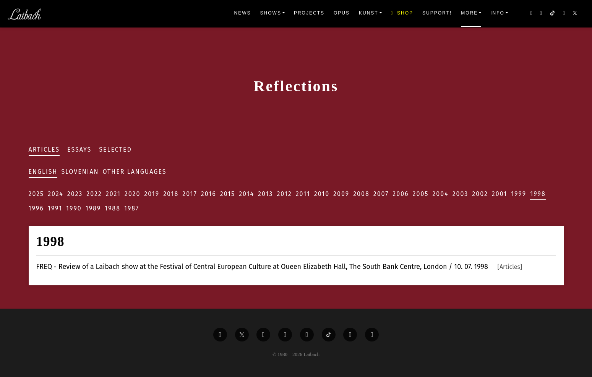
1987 (131, 208)
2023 (75, 193)
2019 (151, 193)
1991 (55, 208)
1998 (538, 193)
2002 (480, 193)
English (43, 171)
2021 (113, 193)
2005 (421, 193)
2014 (246, 193)
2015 (227, 193)
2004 (440, 193)
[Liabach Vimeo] (263, 334)
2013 (265, 193)
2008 (361, 193)
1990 (74, 208)
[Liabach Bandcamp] (372, 334)
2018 (170, 193)
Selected (115, 149)
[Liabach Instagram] (307, 334)
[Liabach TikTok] (329, 334)
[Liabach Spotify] (350, 334)
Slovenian (80, 171)
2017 (189, 193)
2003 (461, 193)
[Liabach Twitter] (242, 334)
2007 (381, 193)
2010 (321, 193)
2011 (303, 193)
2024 (55, 193)
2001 (499, 193)
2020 (133, 193)
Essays (79, 149)
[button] (576, 13)
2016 (208, 193)
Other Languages (135, 171)
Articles (44, 149)
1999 (518, 193)
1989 (93, 208)
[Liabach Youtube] (285, 334)
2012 (284, 193)
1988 (112, 208)
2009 (341, 193)
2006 (401, 193)
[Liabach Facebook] (220, 334)
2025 (36, 193)
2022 (94, 193)
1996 (36, 208)
